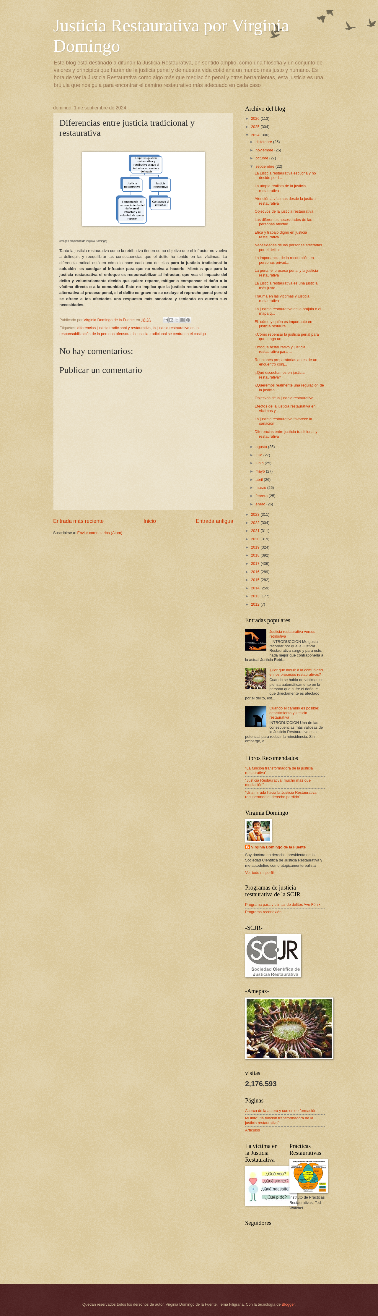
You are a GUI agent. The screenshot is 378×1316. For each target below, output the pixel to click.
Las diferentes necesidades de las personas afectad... (283, 221)
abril (259, 479)
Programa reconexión (263, 912)
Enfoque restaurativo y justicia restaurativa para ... (280, 349)
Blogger (288, 1304)
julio (259, 455)
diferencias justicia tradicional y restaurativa (114, 328)
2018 (255, 555)
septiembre (265, 166)
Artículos (252, 1130)
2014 (255, 588)
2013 (255, 596)
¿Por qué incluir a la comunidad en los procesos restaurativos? (296, 672)
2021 (255, 530)
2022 (255, 522)
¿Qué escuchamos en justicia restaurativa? (279, 374)
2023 (255, 514)
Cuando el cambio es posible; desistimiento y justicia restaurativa (294, 713)
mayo (260, 471)
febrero (261, 496)
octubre (262, 158)
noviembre (264, 150)
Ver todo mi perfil (259, 872)
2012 (255, 604)
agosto (261, 446)
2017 (255, 563)
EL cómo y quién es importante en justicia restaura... (283, 323)
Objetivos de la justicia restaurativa (284, 211)
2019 (255, 547)
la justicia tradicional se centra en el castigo (169, 334)
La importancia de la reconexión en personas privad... (284, 260)
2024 (255, 135)
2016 (255, 572)
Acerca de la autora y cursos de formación (280, 1110)
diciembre (264, 142)
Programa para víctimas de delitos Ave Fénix (282, 904)
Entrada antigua (214, 521)
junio (260, 463)
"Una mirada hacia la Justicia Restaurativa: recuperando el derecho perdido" (281, 794)
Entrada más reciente (78, 521)
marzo (261, 487)
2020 (255, 539)
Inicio (150, 521)
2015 (255, 580)
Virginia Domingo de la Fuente (278, 847)
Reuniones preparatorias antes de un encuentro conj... (286, 362)
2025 (255, 127)
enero (260, 504)
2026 (255, 118)
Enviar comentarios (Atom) (99, 533)
